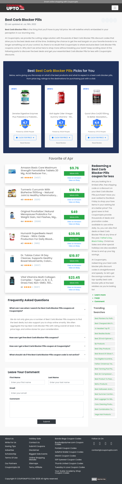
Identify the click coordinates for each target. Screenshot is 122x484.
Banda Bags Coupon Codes (68, 438)
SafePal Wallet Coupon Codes (69, 452)
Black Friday (97, 241)
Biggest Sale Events (38, 454)
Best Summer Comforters (105, 394)
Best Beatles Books (102, 333)
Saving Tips (10, 446)
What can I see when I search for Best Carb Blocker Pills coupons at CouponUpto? (41, 309)
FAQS (97, 298)
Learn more (100, 294)
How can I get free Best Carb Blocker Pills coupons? (34, 337)
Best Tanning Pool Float (104, 369)
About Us (9, 438)
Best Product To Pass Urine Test (108, 379)
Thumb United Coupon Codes (69, 463)
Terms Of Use (11, 457)
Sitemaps (33, 463)
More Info (74, 173)
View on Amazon (74, 178)
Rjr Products (100, 343)
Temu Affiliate (35, 467)
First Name (15, 377)
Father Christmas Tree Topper (107, 364)
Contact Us (34, 442)
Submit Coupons (37, 446)
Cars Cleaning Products (104, 404)
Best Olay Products (102, 349)
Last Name (53, 377)
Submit (46, 421)
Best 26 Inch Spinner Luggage (107, 338)
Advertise (9, 450)
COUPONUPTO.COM (26, 478)
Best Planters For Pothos (105, 318)
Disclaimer (34, 450)
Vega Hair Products (103, 414)
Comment (15, 398)
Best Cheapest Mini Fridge (105, 323)
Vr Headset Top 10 (102, 328)
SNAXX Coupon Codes (65, 455)
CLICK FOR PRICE (25, 137)
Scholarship (10, 454)
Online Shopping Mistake (37, 458)
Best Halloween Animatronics (107, 389)
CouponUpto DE (12, 467)
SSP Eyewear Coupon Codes (68, 459)
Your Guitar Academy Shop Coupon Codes (68, 472)
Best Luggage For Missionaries (107, 399)
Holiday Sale (35, 438)
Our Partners (11, 463)
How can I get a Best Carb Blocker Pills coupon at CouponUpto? (39, 346)
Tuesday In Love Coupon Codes (70, 467)
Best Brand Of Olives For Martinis (108, 354)
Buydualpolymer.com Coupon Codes (69, 443)
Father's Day (106, 238)
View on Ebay (74, 180)
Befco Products (101, 384)
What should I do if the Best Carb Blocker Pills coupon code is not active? (44, 354)
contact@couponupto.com (104, 450)
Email (12, 388)
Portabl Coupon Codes (65, 448)
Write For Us (10, 442)
